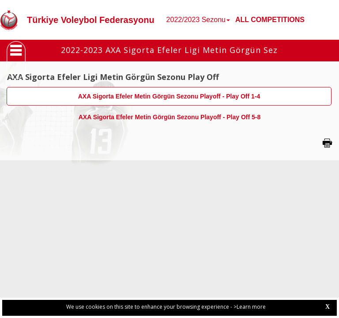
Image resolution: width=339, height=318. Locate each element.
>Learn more (250, 306)
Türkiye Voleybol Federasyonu (90, 20)
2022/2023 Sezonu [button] (198, 19)
